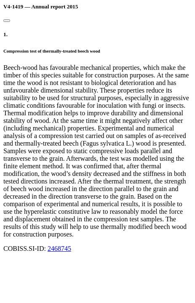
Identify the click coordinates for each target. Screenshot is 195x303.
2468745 (59, 248)
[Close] (6, 20)
